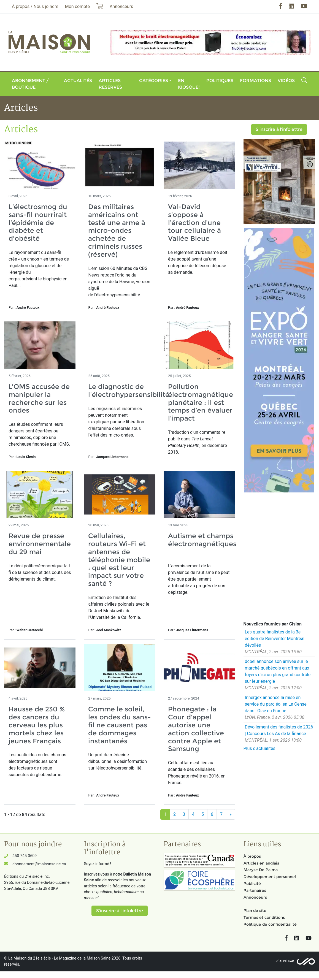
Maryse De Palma (261, 869)
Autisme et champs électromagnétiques (202, 544)
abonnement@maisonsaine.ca (39, 864)
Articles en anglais (261, 863)
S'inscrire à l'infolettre (279, 129)
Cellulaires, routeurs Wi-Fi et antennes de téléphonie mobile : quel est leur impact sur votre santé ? (119, 559)
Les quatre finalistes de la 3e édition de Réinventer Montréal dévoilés (275, 638)
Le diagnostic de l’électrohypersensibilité (128, 391)
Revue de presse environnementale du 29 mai (40, 544)
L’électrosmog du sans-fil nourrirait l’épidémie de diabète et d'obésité (38, 222)
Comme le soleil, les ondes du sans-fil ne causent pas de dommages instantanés (119, 725)
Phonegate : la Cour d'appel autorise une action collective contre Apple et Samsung (196, 729)
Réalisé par (285, 961)
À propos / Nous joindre (35, 6)
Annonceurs (255, 897)
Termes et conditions (264, 917)
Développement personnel (270, 876)
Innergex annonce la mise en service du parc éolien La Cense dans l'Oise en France (276, 704)
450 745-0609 (24, 856)
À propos (252, 856)
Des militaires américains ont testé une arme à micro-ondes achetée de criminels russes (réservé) (116, 230)
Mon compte (77, 6)
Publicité (252, 883)
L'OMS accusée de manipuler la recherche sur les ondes (39, 398)
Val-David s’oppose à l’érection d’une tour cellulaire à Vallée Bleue (194, 222)
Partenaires (255, 890)
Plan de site (255, 910)
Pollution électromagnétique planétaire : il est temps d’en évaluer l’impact (200, 402)
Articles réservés (110, 84)
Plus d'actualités (259, 748)
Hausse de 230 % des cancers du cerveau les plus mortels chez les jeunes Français (37, 725)
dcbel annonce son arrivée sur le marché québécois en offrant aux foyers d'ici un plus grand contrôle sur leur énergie (278, 671)
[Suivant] (230, 814)
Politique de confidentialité (270, 924)
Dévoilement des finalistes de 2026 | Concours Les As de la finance (279, 730)
